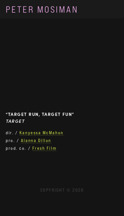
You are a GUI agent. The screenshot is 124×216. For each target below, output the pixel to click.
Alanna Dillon (36, 140)
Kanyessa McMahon (41, 132)
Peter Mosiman (42, 9)
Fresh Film (44, 148)
